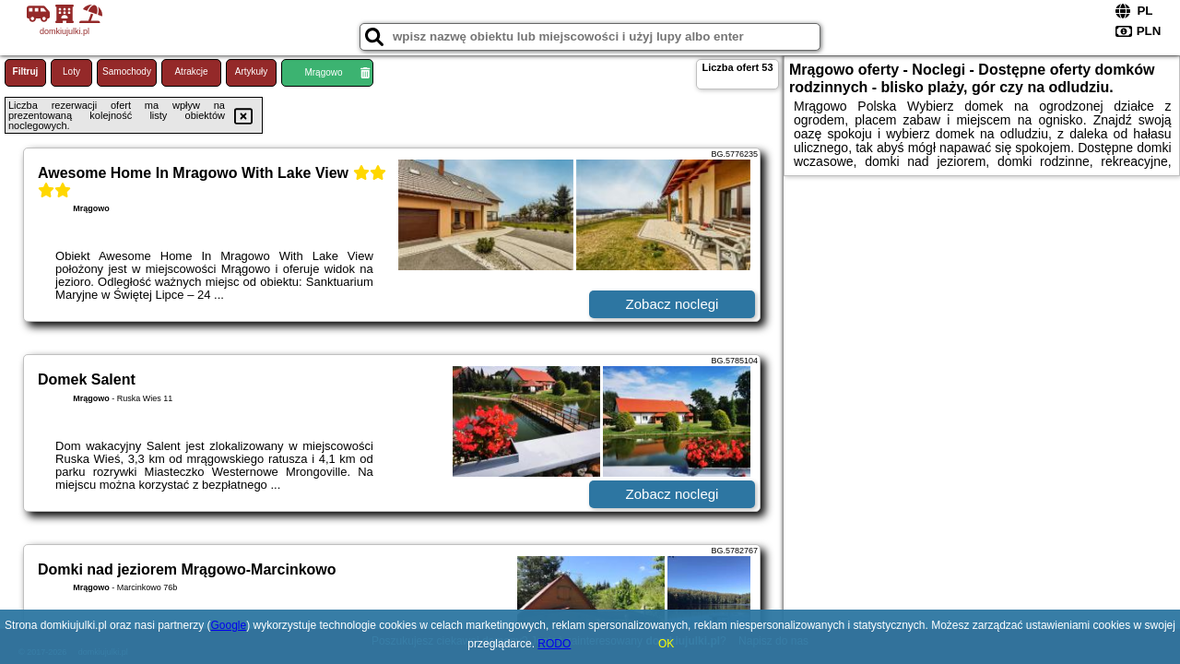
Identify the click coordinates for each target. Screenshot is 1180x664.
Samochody (126, 71)
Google (228, 625)
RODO (554, 643)
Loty (71, 71)
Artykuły (251, 71)
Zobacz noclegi (672, 304)
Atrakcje (190, 71)
